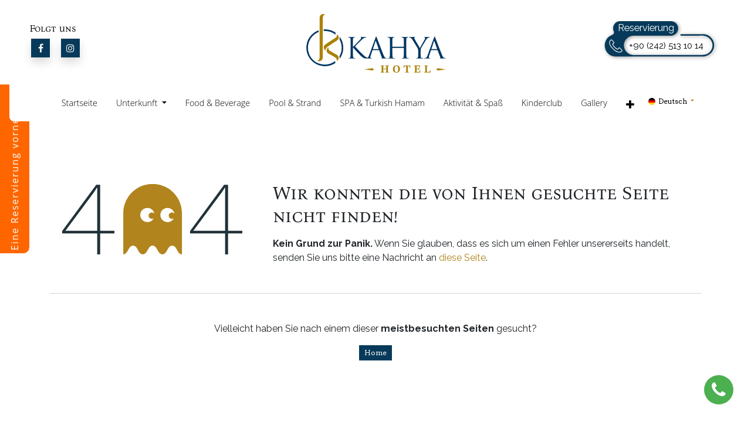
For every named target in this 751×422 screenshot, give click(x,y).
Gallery (594, 102)
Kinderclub (542, 102)
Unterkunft (138, 102)
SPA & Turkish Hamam (382, 102)
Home (375, 352)
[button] (630, 104)
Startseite (79, 102)
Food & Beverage (217, 102)
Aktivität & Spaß (473, 102)
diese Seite (462, 257)
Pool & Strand (295, 102)
